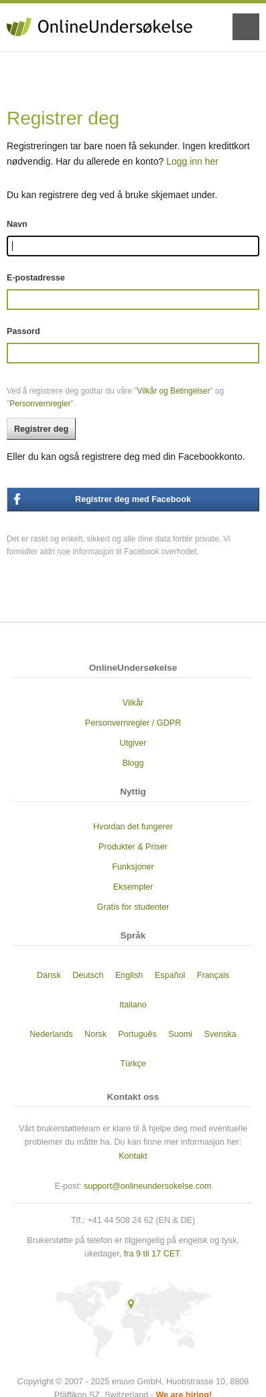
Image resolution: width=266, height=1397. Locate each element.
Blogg (132, 763)
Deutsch (87, 975)
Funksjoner (132, 867)
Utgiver (133, 743)
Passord (23, 331)
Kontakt (133, 1156)
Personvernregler (39, 403)
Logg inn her (192, 161)
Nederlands (50, 1034)
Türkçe (133, 1063)
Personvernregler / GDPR (133, 723)
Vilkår (133, 703)
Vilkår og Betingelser (173, 391)
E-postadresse (36, 277)
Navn (17, 224)
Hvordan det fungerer (133, 826)
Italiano (133, 1004)
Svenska (220, 1034)
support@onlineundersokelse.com (148, 1186)
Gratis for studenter (133, 907)
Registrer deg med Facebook (133, 499)
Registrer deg (41, 429)
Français (213, 975)
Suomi (180, 1034)
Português (137, 1034)
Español (170, 975)
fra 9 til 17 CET (152, 1253)
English (129, 975)
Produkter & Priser (133, 846)
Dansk (49, 975)
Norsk (95, 1034)
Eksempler (133, 887)
